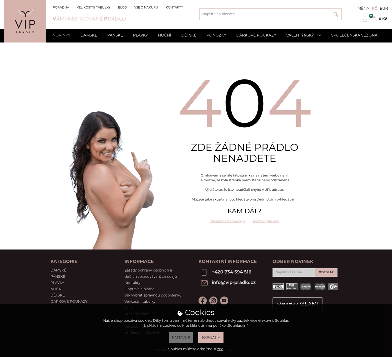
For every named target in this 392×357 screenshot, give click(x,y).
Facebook (202, 300)
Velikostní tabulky (93, 7)
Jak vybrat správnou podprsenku (153, 296)
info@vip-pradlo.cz (234, 282)
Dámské (88, 36)
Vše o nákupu (146, 7)
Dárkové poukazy (256, 36)
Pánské (115, 36)
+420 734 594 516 (231, 272)
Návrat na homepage (228, 221)
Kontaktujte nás (266, 221)
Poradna (61, 7)
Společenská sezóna (354, 36)
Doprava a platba (139, 289)
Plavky (140, 36)
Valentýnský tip (303, 36)
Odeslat (326, 272)
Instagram (213, 300)
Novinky (61, 36)
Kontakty (174, 7)
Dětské (188, 36)
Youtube (224, 300)
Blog (122, 7)
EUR (384, 9)
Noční (164, 36)
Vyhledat (335, 14)
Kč (374, 9)
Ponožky (216, 36)
